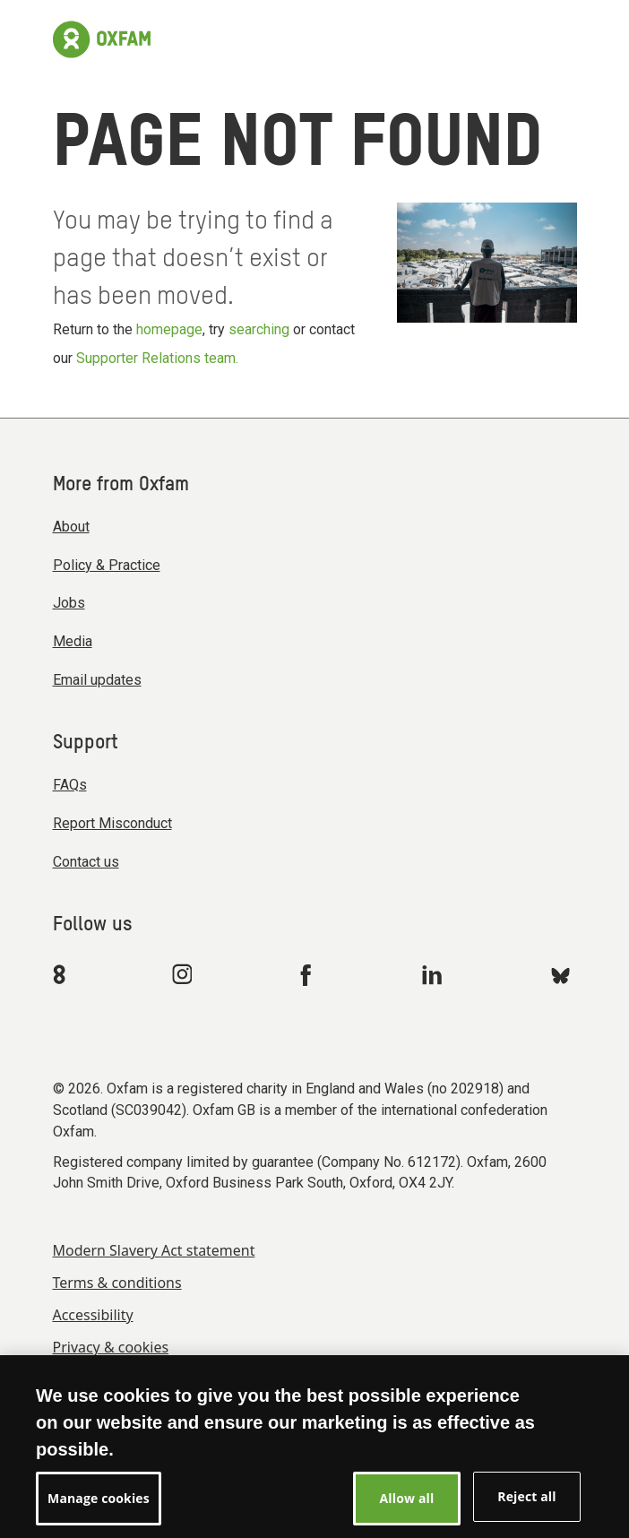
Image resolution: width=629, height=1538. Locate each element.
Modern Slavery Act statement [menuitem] (154, 1250)
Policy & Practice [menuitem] (106, 565)
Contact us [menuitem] (86, 861)
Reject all (526, 1506)
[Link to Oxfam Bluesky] (560, 974)
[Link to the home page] (102, 39)
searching (258, 329)
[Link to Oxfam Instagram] (182, 973)
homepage (169, 329)
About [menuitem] (71, 526)
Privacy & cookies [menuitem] (111, 1347)
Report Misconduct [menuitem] (112, 823)
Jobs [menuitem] (69, 602)
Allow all (407, 1507)
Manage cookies (98, 1507)
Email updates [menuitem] (97, 679)
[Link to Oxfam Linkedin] (434, 974)
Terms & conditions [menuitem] (117, 1282)
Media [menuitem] (72, 641)
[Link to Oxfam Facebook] (308, 974)
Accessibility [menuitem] (93, 1315)
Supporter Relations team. (157, 358)
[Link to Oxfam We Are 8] (62, 974)
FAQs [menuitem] (70, 784)
